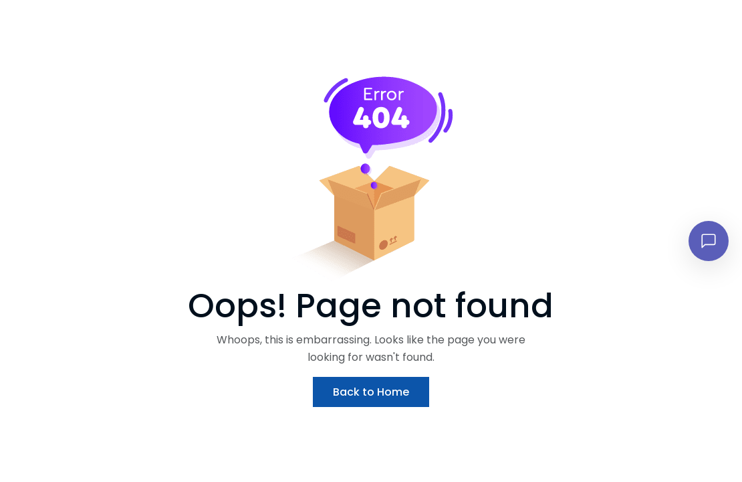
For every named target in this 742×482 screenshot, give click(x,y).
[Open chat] (709, 241)
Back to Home (371, 392)
